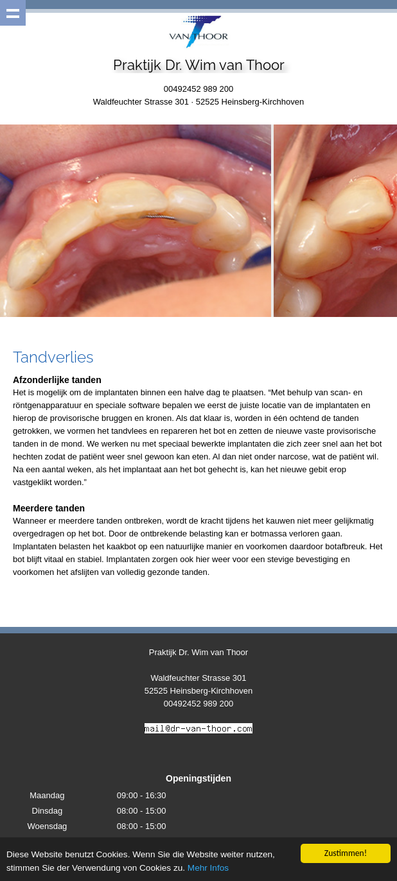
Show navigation (13, 13)
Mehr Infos (208, 868)
